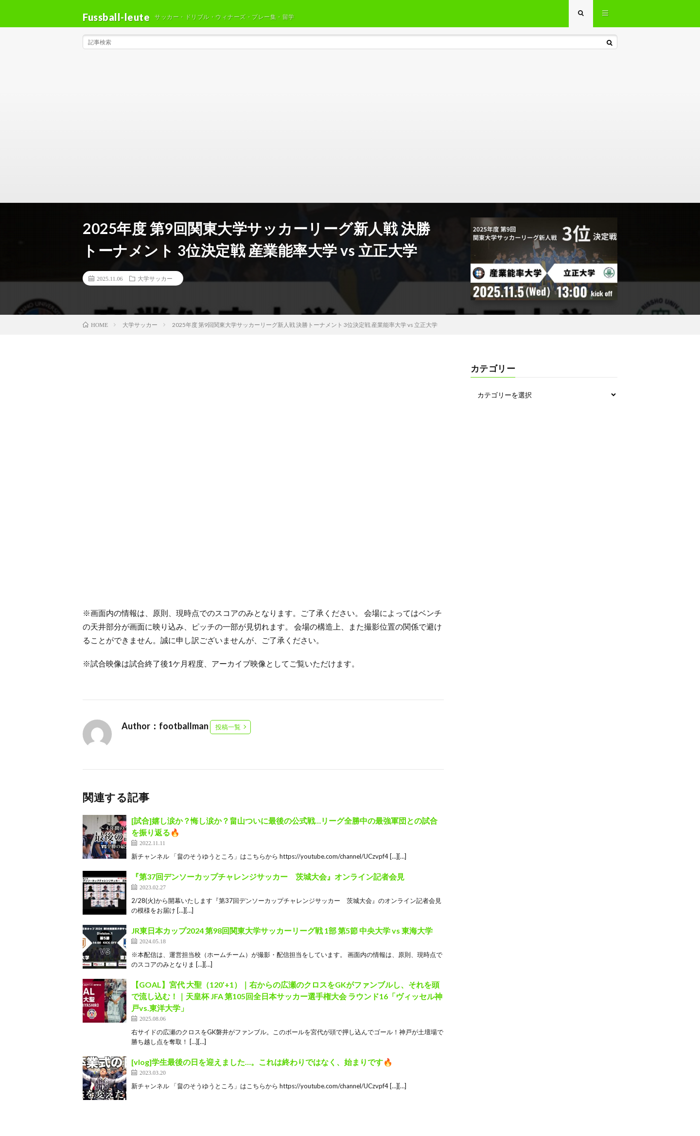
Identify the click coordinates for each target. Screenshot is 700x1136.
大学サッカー (155, 285)
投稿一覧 (228, 734)
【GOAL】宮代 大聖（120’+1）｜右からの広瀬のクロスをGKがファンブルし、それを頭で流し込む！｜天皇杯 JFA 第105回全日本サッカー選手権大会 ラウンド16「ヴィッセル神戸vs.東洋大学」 (286, 1003)
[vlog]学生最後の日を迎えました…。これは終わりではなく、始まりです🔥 (262, 1068)
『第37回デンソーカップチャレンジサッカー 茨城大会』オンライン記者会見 (267, 883)
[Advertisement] (350, 136)
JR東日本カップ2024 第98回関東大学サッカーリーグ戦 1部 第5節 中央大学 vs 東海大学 (282, 937)
